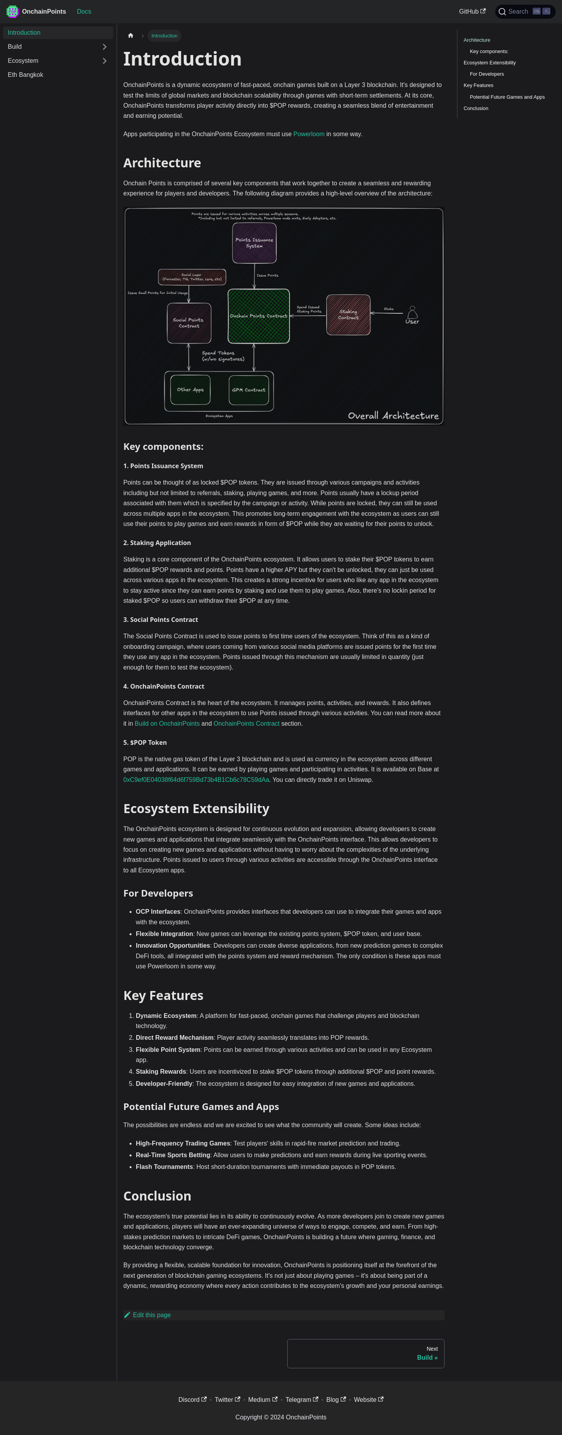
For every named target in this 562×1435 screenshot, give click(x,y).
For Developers (487, 74)
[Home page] (130, 36)
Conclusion (476, 108)
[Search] (525, 12)
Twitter (227, 1399)
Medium (262, 1399)
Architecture (477, 40)
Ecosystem (23, 60)
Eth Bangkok (25, 74)
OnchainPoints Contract (246, 723)
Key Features (478, 85)
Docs (84, 11)
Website (369, 1399)
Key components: (489, 51)
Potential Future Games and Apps (507, 97)
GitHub (472, 11)
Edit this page (147, 1315)
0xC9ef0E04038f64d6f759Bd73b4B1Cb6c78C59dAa (196, 779)
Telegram (302, 1399)
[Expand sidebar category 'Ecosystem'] (104, 61)
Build (15, 46)
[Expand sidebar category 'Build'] (104, 47)
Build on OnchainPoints (167, 723)
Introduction (24, 32)
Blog (336, 1399)
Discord (192, 1399)
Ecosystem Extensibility (490, 63)
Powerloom (309, 134)
